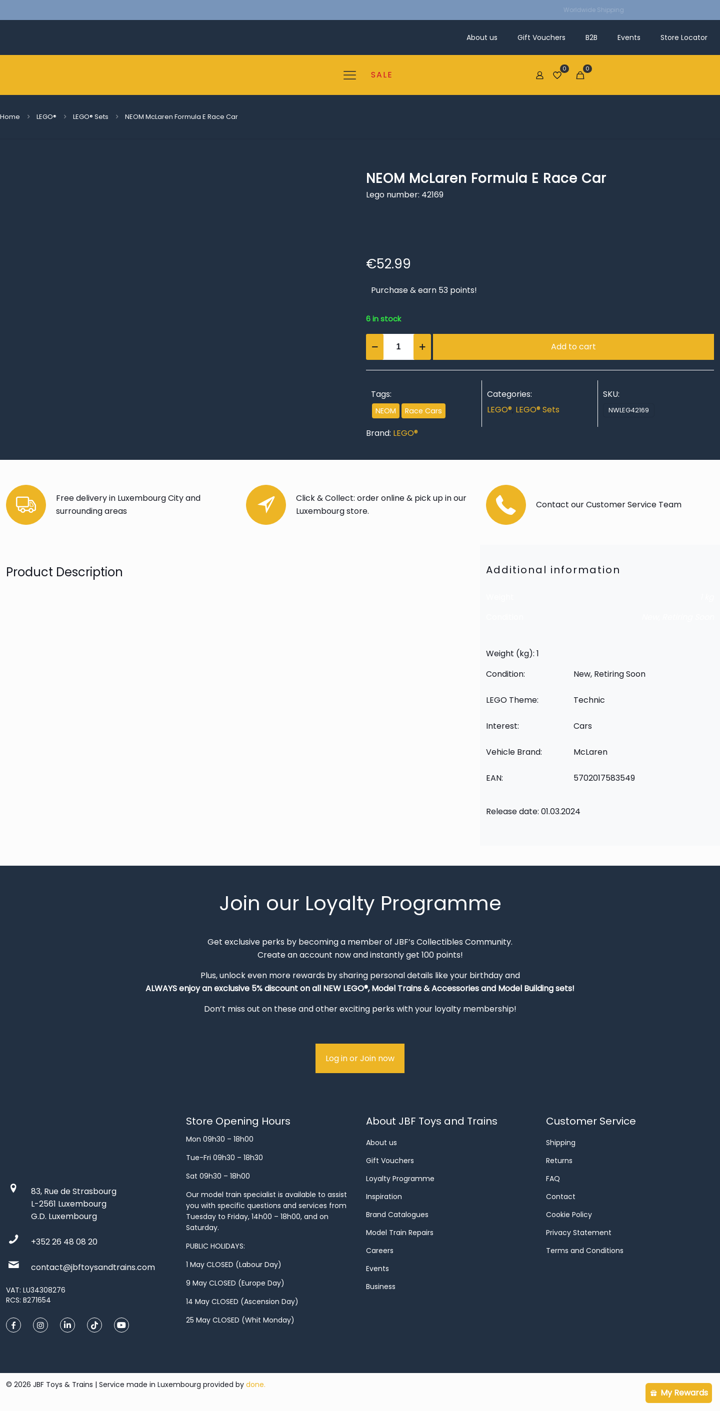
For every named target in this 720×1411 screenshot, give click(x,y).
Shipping (561, 1143)
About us (381, 1143)
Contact (561, 1197)
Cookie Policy (569, 1215)
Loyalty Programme (400, 1179)
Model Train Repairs (400, 1233)
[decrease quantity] (375, 347)
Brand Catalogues (397, 1215)
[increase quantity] (422, 347)
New (650, 617)
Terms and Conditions (585, 1251)
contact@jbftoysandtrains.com (93, 1267)
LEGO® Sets (90, 116)
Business (381, 1287)
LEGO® (46, 116)
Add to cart (573, 346)
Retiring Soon (688, 617)
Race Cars (423, 411)
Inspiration (384, 1197)
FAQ (553, 1179)
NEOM (386, 411)
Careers (380, 1251)
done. (256, 1385)
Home (10, 116)
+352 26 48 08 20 (64, 1242)
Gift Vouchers (390, 1161)
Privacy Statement (579, 1233)
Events (377, 1269)
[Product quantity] (398, 347)
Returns (559, 1161)
